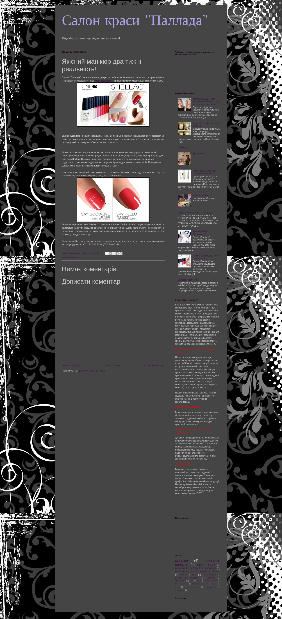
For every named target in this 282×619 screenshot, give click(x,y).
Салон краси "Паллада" (135, 20)
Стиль (214, 584)
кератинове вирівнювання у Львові (197, 571)
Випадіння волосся (187, 280)
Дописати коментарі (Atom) (91, 371)
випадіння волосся (192, 587)
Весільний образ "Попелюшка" (201, 232)
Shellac (81, 257)
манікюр (73, 257)
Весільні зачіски (211, 581)
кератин (181, 560)
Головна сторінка (112, 365)
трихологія (180, 580)
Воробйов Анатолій (200, 584)
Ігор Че (199, 581)
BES (191, 581)
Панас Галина (209, 574)
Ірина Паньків (206, 564)
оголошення (180, 590)
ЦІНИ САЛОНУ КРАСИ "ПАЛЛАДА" (195, 212)
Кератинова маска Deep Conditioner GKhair (205, 172)
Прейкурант (184, 147)
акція (177, 587)
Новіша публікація (72, 365)
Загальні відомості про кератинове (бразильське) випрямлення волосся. (206, 101)
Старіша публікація (153, 365)
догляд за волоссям (187, 578)
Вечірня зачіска (200, 195)
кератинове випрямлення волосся (195, 568)
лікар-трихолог (211, 587)
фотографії (198, 153)
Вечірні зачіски (181, 584)
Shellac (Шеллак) (103, 81)
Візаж (194, 574)
